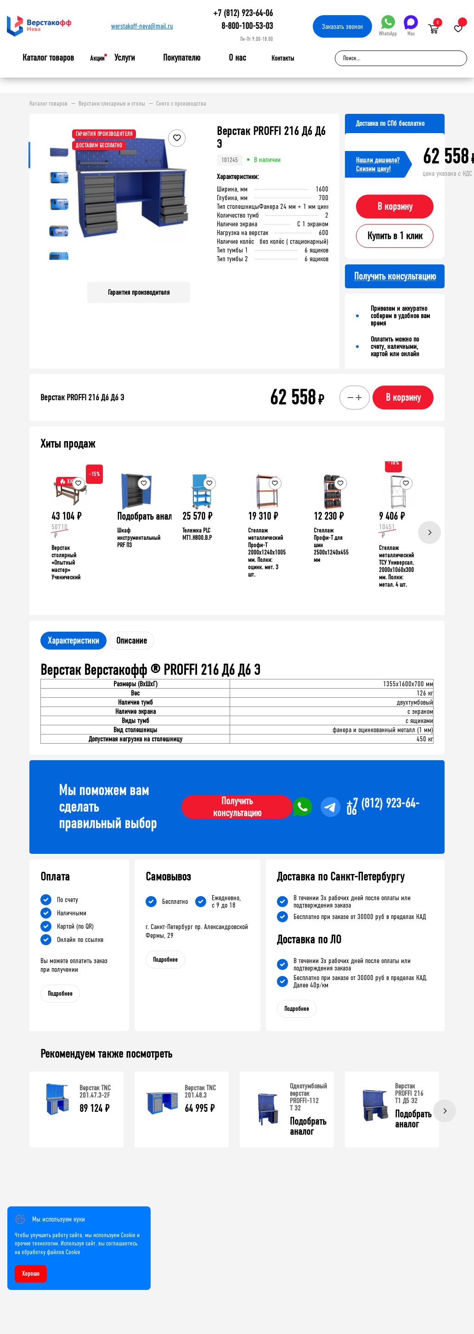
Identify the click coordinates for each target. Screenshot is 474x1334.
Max (411, 26)
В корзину (395, 207)
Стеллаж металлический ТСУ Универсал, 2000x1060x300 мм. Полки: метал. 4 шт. (396, 566)
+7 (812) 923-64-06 (243, 13)
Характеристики (73, 640)
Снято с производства (181, 103)
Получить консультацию (237, 807)
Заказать (342, 26)
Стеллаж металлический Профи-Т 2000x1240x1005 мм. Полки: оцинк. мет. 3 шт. (267, 552)
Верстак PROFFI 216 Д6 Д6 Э (82, 397)
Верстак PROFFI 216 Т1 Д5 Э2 (409, 1093)
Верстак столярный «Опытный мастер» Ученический (65, 562)
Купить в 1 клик (395, 236)
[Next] (429, 532)
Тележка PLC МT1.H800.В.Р (197, 534)
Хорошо (31, 1274)
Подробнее (60, 994)
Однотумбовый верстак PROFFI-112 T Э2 (308, 1097)
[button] (182, 199)
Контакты (282, 58)
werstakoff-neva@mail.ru (142, 26)
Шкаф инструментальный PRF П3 (138, 538)
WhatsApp (388, 26)
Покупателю (181, 58)
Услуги (124, 58)
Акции (97, 58)
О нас (237, 58)
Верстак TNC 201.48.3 (200, 1091)
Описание (131, 640)
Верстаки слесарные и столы (112, 103)
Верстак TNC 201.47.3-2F (95, 1091)
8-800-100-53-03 (247, 26)
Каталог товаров (48, 58)
